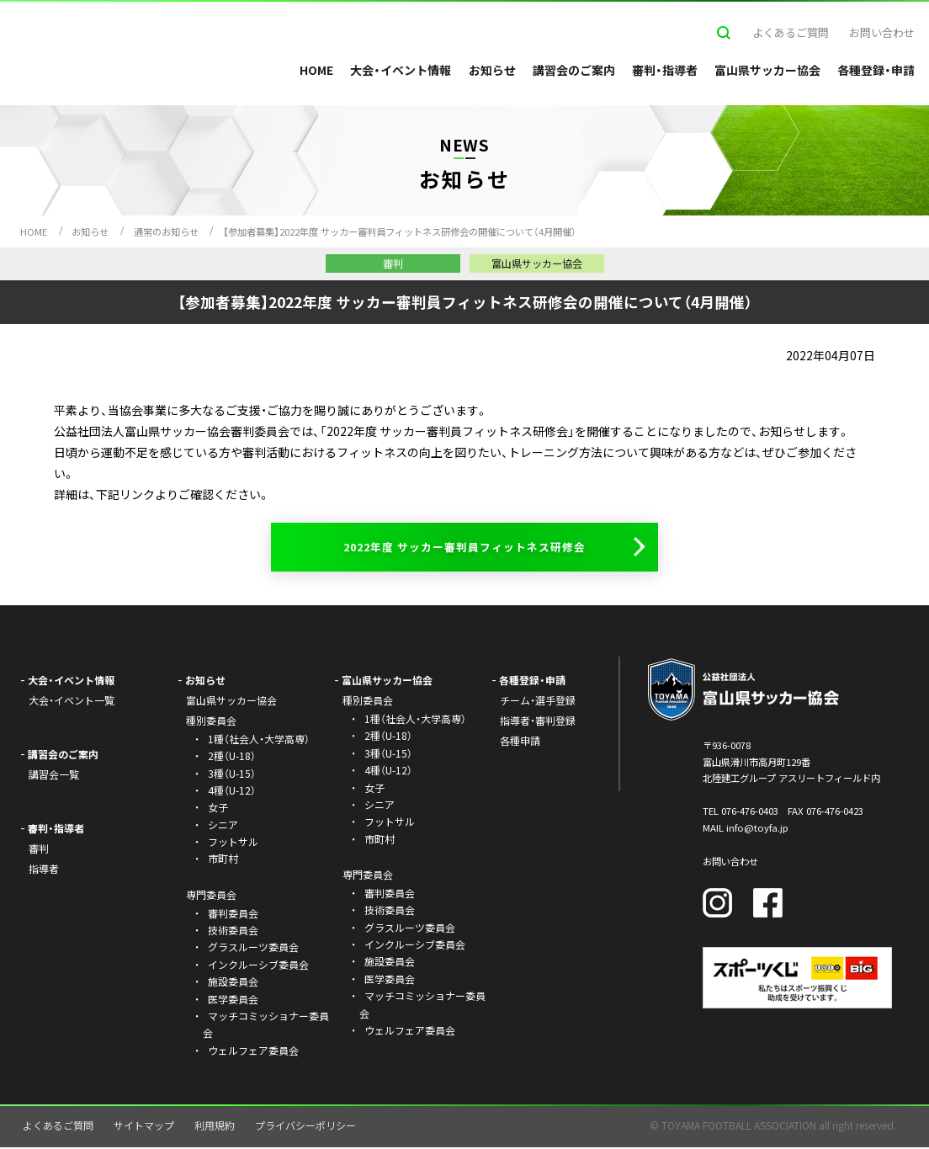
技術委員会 (233, 931)
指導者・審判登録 (538, 722)
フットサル (233, 843)
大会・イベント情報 (400, 69)
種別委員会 (367, 702)
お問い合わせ (882, 32)
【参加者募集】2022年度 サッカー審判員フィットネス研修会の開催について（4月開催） (399, 231)
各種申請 (520, 742)
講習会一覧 (54, 776)
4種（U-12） (232, 792)
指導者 (44, 870)
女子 (218, 809)
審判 (39, 850)
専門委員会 (367, 876)
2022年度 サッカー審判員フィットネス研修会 (465, 548)
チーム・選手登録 (538, 702)
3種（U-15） (232, 775)
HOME (316, 69)
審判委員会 (233, 914)
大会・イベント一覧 (71, 702)
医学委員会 (233, 1000)
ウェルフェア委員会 (253, 1052)
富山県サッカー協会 (767, 69)
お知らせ (492, 69)
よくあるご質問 (790, 32)
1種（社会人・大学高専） (259, 740)
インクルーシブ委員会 (258, 966)
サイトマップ (144, 1127)
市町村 (223, 861)
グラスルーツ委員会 (253, 949)
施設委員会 (233, 983)
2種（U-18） (232, 758)
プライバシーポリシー (305, 1127)
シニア (223, 826)
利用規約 (214, 1127)
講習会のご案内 (574, 69)
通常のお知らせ (166, 231)
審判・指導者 (665, 69)
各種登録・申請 (876, 69)
